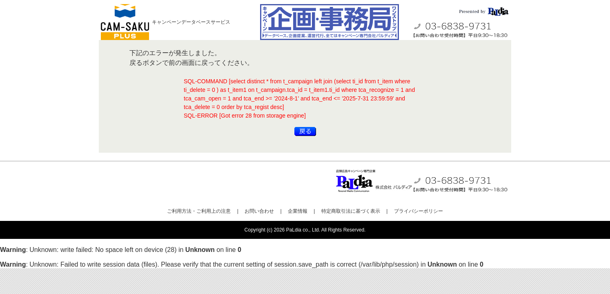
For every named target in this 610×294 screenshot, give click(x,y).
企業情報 (297, 211)
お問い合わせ (259, 211)
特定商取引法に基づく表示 (350, 211)
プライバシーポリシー (418, 211)
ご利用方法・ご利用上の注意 (199, 211)
